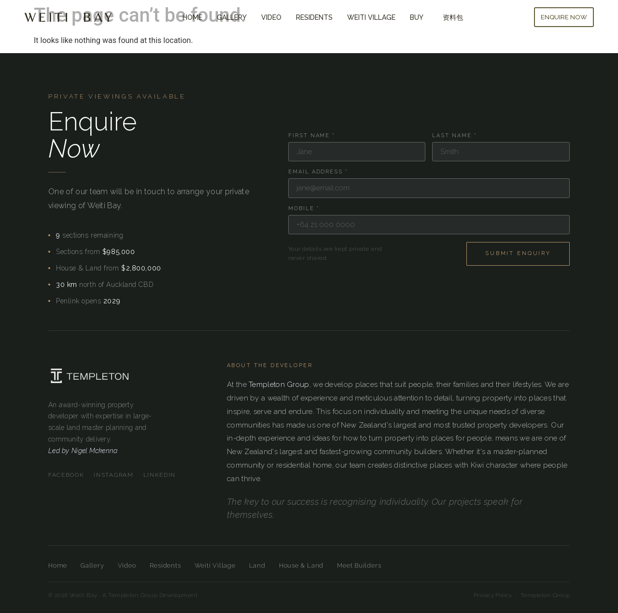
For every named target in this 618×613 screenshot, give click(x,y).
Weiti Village (371, 17)
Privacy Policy (493, 595)
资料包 (453, 17)
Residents (314, 17)
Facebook (66, 474)
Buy (419, 17)
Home (192, 17)
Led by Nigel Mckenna (83, 451)
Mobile (304, 208)
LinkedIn (159, 474)
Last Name (454, 135)
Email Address (318, 171)
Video (271, 17)
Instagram (113, 474)
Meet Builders (359, 565)
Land (257, 565)
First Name (312, 135)
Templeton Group (279, 384)
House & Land (301, 565)
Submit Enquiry (518, 253)
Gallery (232, 17)
